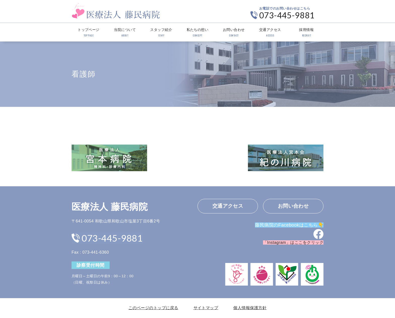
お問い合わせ (234, 33)
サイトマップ (205, 308)
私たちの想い (197, 33)
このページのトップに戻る (153, 308)
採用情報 (306, 33)
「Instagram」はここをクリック (293, 243)
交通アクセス (270, 33)
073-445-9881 (287, 15)
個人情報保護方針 (250, 308)
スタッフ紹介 (161, 33)
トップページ (89, 33)
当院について (125, 33)
